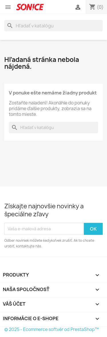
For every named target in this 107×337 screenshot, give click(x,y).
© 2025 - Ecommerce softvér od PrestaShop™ (51, 329)
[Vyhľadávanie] (53, 25)
